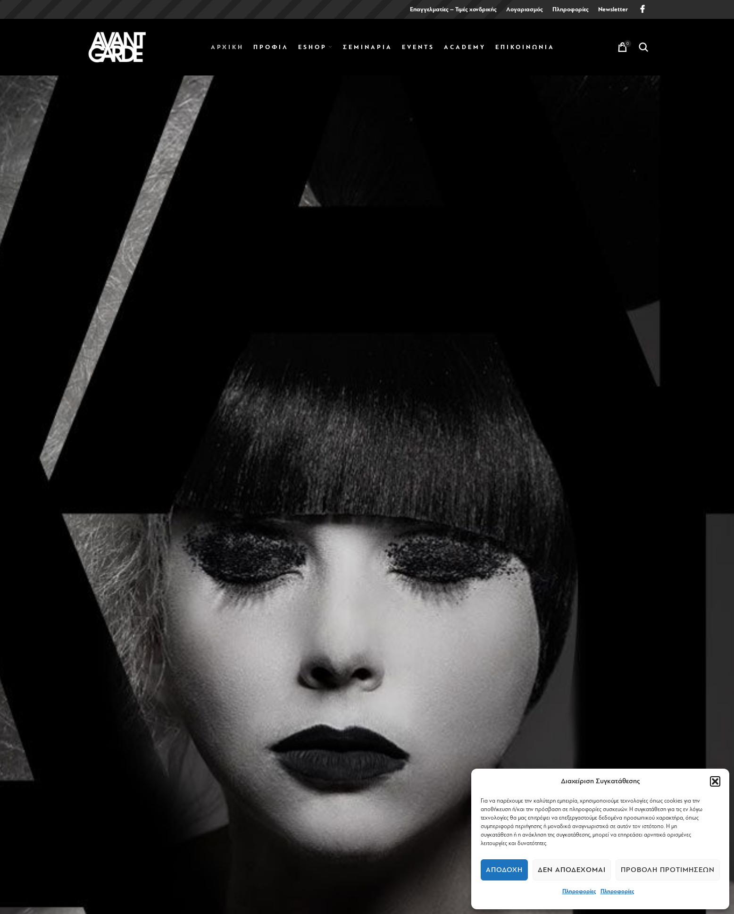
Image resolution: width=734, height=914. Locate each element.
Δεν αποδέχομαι (572, 870)
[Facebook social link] (642, 9)
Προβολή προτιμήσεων (668, 870)
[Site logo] (117, 46)
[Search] (643, 47)
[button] (715, 781)
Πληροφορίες (579, 891)
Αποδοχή (504, 870)
